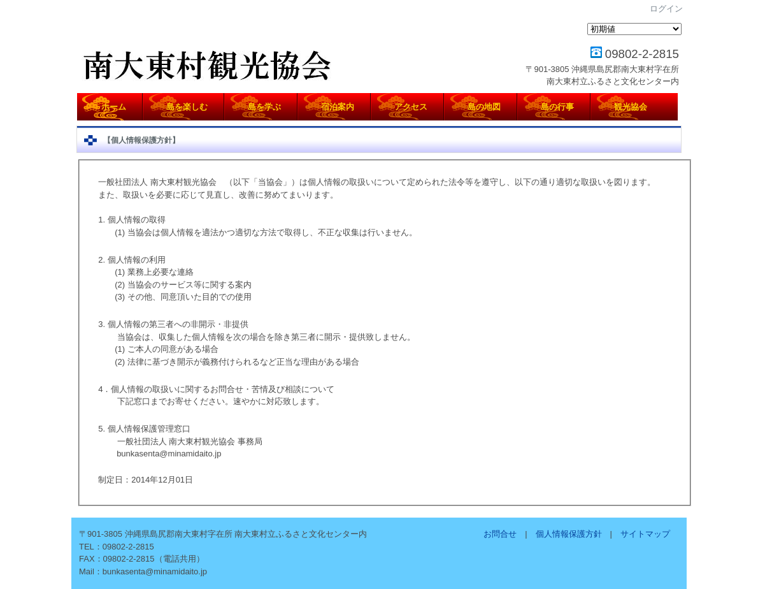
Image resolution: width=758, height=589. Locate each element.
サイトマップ (645, 534)
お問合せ (500, 534)
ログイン (666, 8)
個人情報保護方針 (569, 534)
